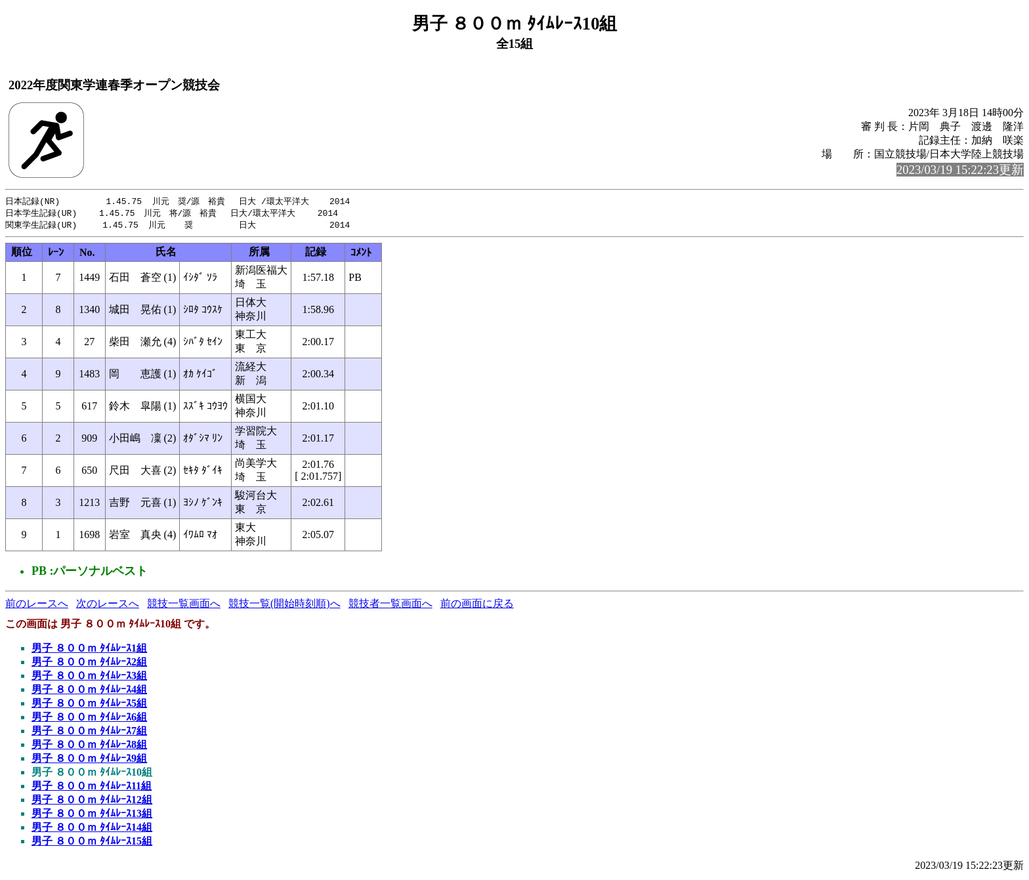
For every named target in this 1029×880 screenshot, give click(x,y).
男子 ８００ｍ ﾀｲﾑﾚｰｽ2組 (89, 663)
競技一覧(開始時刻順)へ (284, 605)
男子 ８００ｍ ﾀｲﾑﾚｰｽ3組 (89, 677)
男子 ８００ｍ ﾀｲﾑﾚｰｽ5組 (89, 705)
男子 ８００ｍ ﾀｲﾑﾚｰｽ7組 (89, 732)
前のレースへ (36, 605)
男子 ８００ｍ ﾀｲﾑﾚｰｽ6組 (89, 718)
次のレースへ (107, 605)
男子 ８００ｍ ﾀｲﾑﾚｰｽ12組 (92, 801)
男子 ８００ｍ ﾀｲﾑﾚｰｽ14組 (92, 829)
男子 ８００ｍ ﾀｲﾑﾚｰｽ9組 (89, 760)
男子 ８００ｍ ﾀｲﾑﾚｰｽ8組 (89, 746)
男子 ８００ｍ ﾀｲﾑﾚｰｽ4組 (89, 691)
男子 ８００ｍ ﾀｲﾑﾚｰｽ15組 (92, 843)
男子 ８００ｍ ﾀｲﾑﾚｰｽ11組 (92, 787)
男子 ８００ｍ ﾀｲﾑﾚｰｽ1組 (89, 650)
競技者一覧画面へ (390, 605)
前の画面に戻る (477, 605)
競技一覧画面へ (183, 605)
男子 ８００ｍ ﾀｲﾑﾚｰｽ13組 (92, 815)
